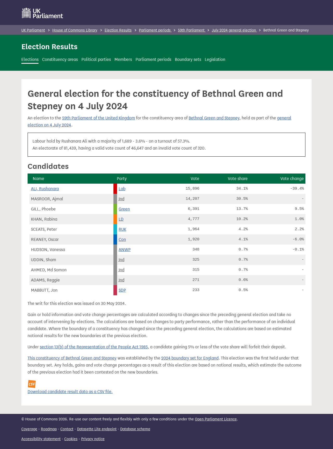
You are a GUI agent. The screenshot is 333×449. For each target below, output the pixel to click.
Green (124, 209)
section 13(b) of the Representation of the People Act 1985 (94, 346)
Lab (122, 188)
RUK (122, 229)
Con (122, 239)
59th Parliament (192, 30)
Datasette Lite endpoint (97, 429)
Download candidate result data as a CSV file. (70, 391)
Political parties (96, 59)
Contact (66, 429)
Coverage (29, 429)
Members (123, 59)
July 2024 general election (234, 30)
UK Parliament (33, 30)
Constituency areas (60, 59)
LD (121, 219)
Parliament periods (155, 30)
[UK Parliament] (42, 13)
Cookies (71, 439)
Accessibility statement (41, 439)
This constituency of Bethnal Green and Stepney (72, 358)
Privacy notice (93, 439)
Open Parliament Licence (216, 419)
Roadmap (49, 429)
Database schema (135, 429)
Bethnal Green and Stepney (214, 118)
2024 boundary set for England (190, 358)
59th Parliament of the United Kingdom (98, 118)
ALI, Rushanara (45, 188)
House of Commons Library (74, 30)
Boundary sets (188, 59)
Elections (30, 59)
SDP (122, 290)
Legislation (215, 59)
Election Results (118, 30)
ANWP (125, 249)
